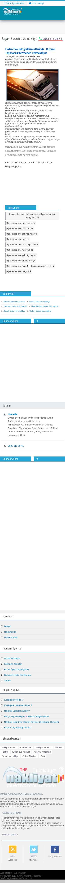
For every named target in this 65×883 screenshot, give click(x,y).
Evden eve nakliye (10, 756)
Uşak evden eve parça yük (18, 271)
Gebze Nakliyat (29, 756)
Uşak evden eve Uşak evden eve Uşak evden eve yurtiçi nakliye (32, 216)
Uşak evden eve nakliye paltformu (22, 244)
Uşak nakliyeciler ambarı (42, 266)
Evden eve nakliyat (21, 752)
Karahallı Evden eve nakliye (15, 306)
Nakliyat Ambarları (42, 752)
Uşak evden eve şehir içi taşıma (21, 255)
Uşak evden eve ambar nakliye (20, 261)
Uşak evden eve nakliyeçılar (19, 250)
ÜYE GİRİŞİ (36, 3)
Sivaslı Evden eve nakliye (14, 311)
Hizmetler (13, 414)
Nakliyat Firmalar (43, 747)
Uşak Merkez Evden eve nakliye (45, 306)
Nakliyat (59, 747)
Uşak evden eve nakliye (17, 239)
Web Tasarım (6, 873)
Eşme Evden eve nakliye (39, 302)
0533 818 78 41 (52, 39)
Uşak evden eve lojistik (17, 266)
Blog (43, 756)
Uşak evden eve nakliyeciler (19, 228)
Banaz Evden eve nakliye (14, 302)
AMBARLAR (26, 747)
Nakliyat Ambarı (9, 747)
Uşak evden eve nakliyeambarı (20, 223)
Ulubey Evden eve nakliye (40, 311)
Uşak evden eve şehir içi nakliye (21, 234)
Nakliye (5, 752)
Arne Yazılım (20, 873)
